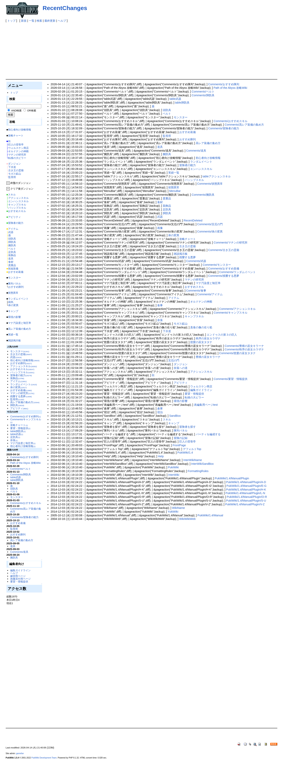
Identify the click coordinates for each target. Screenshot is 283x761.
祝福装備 (13, 268)
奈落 (160, 320)
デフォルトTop (192, 449)
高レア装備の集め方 (208, 143)
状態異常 (173, 187)
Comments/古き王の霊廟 (223, 250)
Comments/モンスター (217, 264)
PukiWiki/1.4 (185, 452)
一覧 (31, 20)
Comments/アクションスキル (237, 308)
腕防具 (167, 154)
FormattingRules (198, 471)
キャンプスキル (194, 316)
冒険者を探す (187, 426)
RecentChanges (65, 8)
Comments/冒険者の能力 (223, 128)
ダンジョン (180, 364)
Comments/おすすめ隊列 (223, 84)
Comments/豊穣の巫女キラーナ (244, 345)
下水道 (167, 331)
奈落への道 (180, 367)
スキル (167, 419)
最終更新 (49, 20)
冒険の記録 (180, 438)
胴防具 (167, 213)
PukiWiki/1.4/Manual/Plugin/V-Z (245, 504)
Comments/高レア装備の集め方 (244, 124)
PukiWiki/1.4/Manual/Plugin (232, 478)
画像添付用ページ (20, 578)
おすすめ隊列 (187, 139)
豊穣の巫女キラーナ (208, 356)
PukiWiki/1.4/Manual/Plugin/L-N (245, 493)
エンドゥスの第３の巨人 (222, 334)
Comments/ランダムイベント (237, 272)
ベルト (167, 113)
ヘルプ (62, 20)
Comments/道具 (196, 150)
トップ (11, 20)
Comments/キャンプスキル (230, 312)
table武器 (175, 98)
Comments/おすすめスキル (230, 121)
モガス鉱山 (180, 323)
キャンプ (173, 423)
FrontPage (179, 445)
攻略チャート (187, 239)
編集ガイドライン (201, 390)
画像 (160, 228)
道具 (160, 146)
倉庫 (160, 408)
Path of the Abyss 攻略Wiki (230, 87)
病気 (10, 302)
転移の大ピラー (194, 397)
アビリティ (180, 382)
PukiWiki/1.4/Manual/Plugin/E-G (246, 485)
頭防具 (167, 110)
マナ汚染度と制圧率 (208, 283)
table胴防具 (182, 102)
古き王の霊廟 (187, 246)
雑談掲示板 (180, 253)
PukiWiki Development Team (44, 758)
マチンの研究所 (194, 279)
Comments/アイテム (210, 294)
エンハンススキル (201, 168)
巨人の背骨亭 (187, 441)
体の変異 (173, 235)
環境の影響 (180, 401)
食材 (160, 202)
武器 (160, 216)
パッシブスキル (194, 179)
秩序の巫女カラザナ (208, 338)
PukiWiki (173, 467)
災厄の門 (173, 360)
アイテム (173, 297)
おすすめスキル (194, 286)
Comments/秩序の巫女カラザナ (244, 349)
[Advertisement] (124, 50)
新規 (24, 20)
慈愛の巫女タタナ (201, 342)
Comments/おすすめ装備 (223, 268)
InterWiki (173, 474)
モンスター (180, 117)
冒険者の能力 (187, 165)
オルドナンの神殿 (201, 301)
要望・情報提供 (194, 393)
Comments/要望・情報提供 (230, 378)
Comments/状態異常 (210, 183)
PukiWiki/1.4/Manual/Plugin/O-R (247, 496)
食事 (160, 305)
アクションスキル (201, 371)
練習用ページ (18, 576)
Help (161, 456)
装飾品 (167, 205)
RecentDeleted (193, 220)
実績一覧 (173, 172)
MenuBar (175, 191)
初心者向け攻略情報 (208, 157)
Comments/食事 (196, 290)
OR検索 (31, 110)
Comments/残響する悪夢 (223, 275)
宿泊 (160, 412)
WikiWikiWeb (187, 518)
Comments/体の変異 (210, 231)
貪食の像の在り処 (201, 327)
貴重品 (167, 198)
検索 (39, 20)
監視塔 (167, 135)
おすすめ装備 (187, 132)
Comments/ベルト (203, 91)
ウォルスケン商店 (201, 386)
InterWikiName (192, 460)
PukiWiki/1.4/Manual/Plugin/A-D (246, 482)
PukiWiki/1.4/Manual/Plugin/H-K (246, 489)
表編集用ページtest (206, 404)
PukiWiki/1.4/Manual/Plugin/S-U (246, 500)
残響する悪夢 (187, 257)
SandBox (175, 415)
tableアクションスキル (217, 176)
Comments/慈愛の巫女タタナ (237, 353)
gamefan (20, 753)
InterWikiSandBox (202, 463)
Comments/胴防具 (203, 95)
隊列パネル (180, 430)
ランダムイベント (201, 161)
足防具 (167, 209)
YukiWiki (173, 511)
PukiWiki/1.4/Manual (210, 515)
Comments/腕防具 (203, 194)
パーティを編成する (208, 434)
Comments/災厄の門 (210, 224)
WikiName (178, 507)
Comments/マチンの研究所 (230, 242)
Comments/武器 (196, 261)
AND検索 (16, 110)
